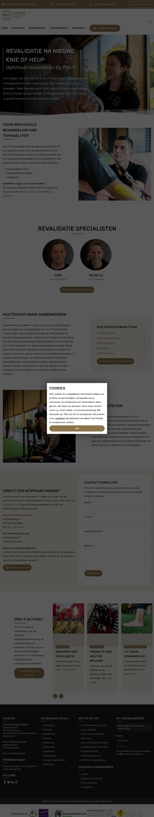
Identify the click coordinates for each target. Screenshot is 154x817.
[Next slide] (61, 689)
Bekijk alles (48, 758)
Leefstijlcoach (121, 353)
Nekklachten (48, 736)
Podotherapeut (121, 343)
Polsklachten (49, 740)
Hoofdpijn (47, 723)
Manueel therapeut (121, 338)
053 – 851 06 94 (15, 527)
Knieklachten (62, 643)
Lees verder (69, 666)
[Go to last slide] (55, 689)
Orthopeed (121, 348)
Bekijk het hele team (77, 289)
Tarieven (85, 767)
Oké (77, 428)
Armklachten (49, 719)
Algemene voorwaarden (91, 772)
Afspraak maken (17, 567)
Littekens (47, 732)
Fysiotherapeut (121, 332)
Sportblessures (50, 749)
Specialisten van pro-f (115, 361)
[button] (150, 22)
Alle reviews (123, 734)
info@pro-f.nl (34, 191)
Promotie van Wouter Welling (101, 653)
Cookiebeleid (86, 780)
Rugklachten (49, 745)
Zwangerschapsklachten (54, 753)
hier (57, 410)
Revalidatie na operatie (135, 643)
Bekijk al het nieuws (29, 669)
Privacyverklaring (89, 776)
